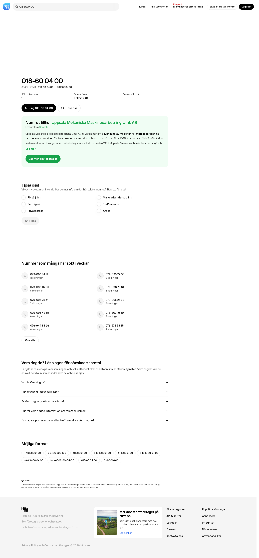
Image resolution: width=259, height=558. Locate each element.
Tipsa (30, 220)
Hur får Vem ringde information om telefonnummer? (95, 411)
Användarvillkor (211, 536)
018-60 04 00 (89, 460)
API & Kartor (173, 516)
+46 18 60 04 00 (149, 452)
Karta (142, 6)
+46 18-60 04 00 (33, 460)
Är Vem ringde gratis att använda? (95, 401)
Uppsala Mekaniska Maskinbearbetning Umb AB (94, 122)
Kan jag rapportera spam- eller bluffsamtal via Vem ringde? (95, 420)
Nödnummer (209, 529)
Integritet (208, 522)
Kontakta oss (174, 536)
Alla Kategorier (159, 6)
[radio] (24, 197)
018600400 (80, 452)
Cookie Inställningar (56, 545)
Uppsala (43, 127)
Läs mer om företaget (43, 158)
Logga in (246, 6)
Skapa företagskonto (222, 6)
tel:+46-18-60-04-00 (62, 460)
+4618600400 (32, 452)
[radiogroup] (95, 204)
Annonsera (208, 516)
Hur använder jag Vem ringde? (95, 392)
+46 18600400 (102, 452)
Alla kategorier (175, 509)
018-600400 (111, 460)
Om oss (171, 529)
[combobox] (67, 6)
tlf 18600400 (125, 452)
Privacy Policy (30, 545)
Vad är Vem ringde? (95, 382)
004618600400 (57, 452)
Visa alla (30, 340)
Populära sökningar (214, 509)
